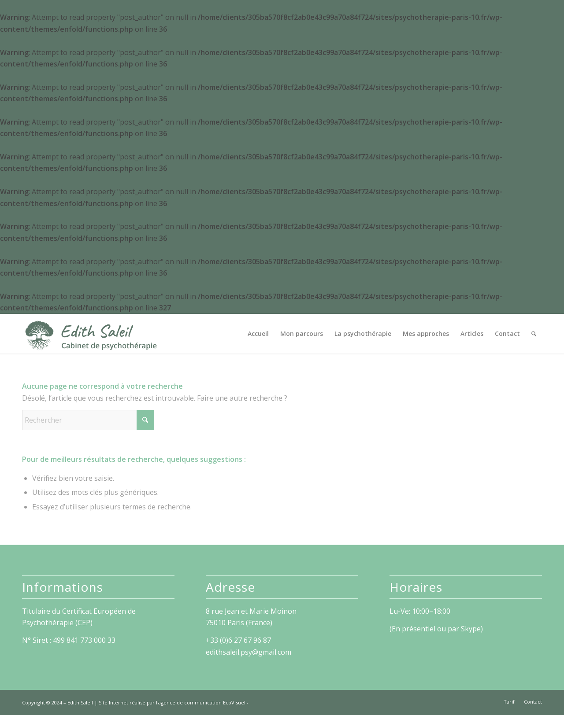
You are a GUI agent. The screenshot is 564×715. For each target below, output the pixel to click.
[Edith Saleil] (91, 334)
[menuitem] (258, 334)
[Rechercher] (534, 334)
